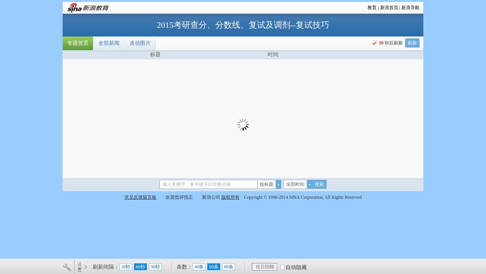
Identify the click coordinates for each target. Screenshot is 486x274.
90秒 (155, 266)
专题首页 (77, 43)
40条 (199, 266)
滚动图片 (140, 43)
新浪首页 (389, 7)
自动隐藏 (296, 267)
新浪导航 (410, 7)
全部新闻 (109, 43)
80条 (228, 266)
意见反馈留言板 (140, 197)
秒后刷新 (390, 43)
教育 (372, 7)
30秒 (125, 266)
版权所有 (230, 197)
